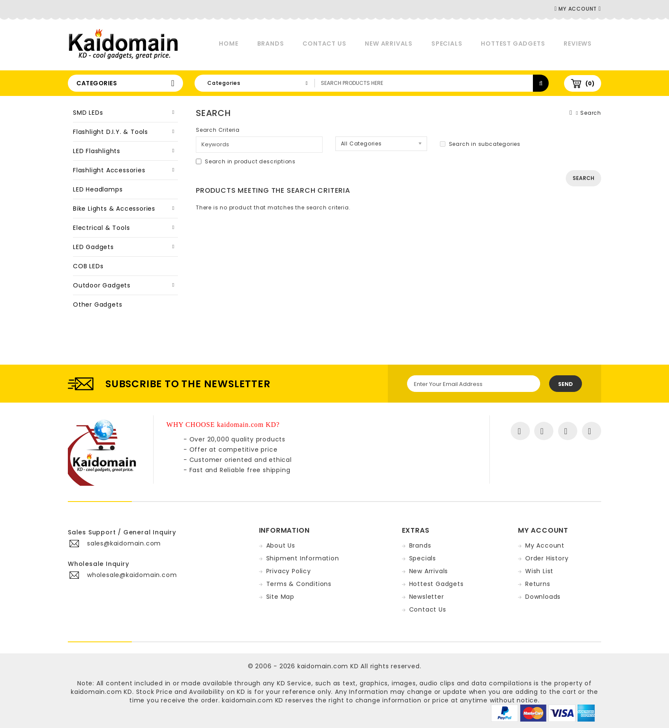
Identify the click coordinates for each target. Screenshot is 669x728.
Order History (546, 558)
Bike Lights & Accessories (114, 208)
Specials (446, 43)
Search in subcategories (480, 144)
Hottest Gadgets (513, 43)
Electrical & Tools (101, 227)
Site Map (280, 596)
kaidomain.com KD (328, 666)
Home (228, 43)
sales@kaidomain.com (124, 543)
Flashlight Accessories (109, 170)
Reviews (578, 43)
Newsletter (426, 596)
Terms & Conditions (299, 584)
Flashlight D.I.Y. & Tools (110, 132)
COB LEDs (88, 266)
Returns (537, 584)
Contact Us (324, 43)
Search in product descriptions (246, 161)
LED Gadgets (93, 247)
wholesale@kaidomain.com (132, 575)
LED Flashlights (96, 151)
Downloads (543, 596)
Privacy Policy (288, 571)
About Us (280, 545)
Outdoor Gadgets (102, 285)
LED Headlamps (97, 189)
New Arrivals (389, 43)
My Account (544, 545)
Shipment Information (302, 558)
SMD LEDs (88, 112)
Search (590, 112)
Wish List (539, 571)
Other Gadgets (97, 304)
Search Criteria (218, 129)
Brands (270, 43)
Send (565, 384)
